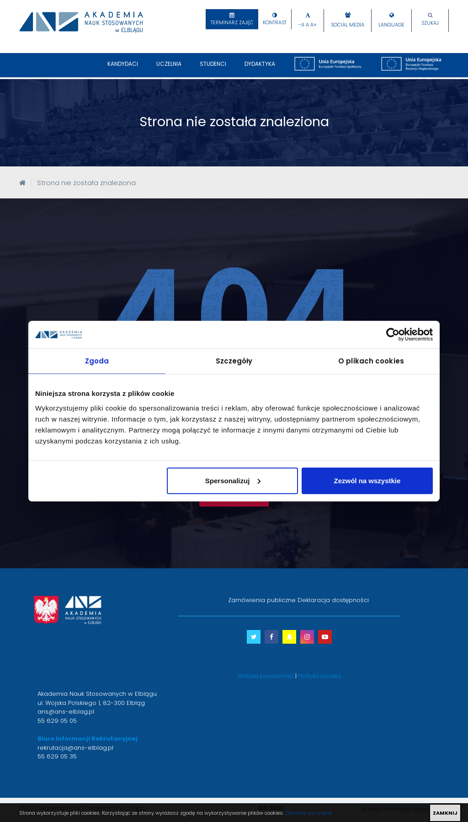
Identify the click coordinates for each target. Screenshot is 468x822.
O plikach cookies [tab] (371, 361)
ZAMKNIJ (445, 813)
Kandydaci (122, 68)
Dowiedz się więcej (308, 813)
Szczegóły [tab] (234, 361)
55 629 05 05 (57, 720)
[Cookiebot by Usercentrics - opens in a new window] (393, 335)
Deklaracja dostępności (333, 600)
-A (301, 24)
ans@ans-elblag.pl (65, 711)
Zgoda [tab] (97, 361)
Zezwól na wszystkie (367, 480)
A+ (313, 24)
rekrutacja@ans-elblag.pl (75, 747)
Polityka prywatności (266, 676)
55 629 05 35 (57, 756)
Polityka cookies (319, 676)
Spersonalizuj (233, 480)
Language (391, 24)
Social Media (347, 24)
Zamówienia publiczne (262, 600)
